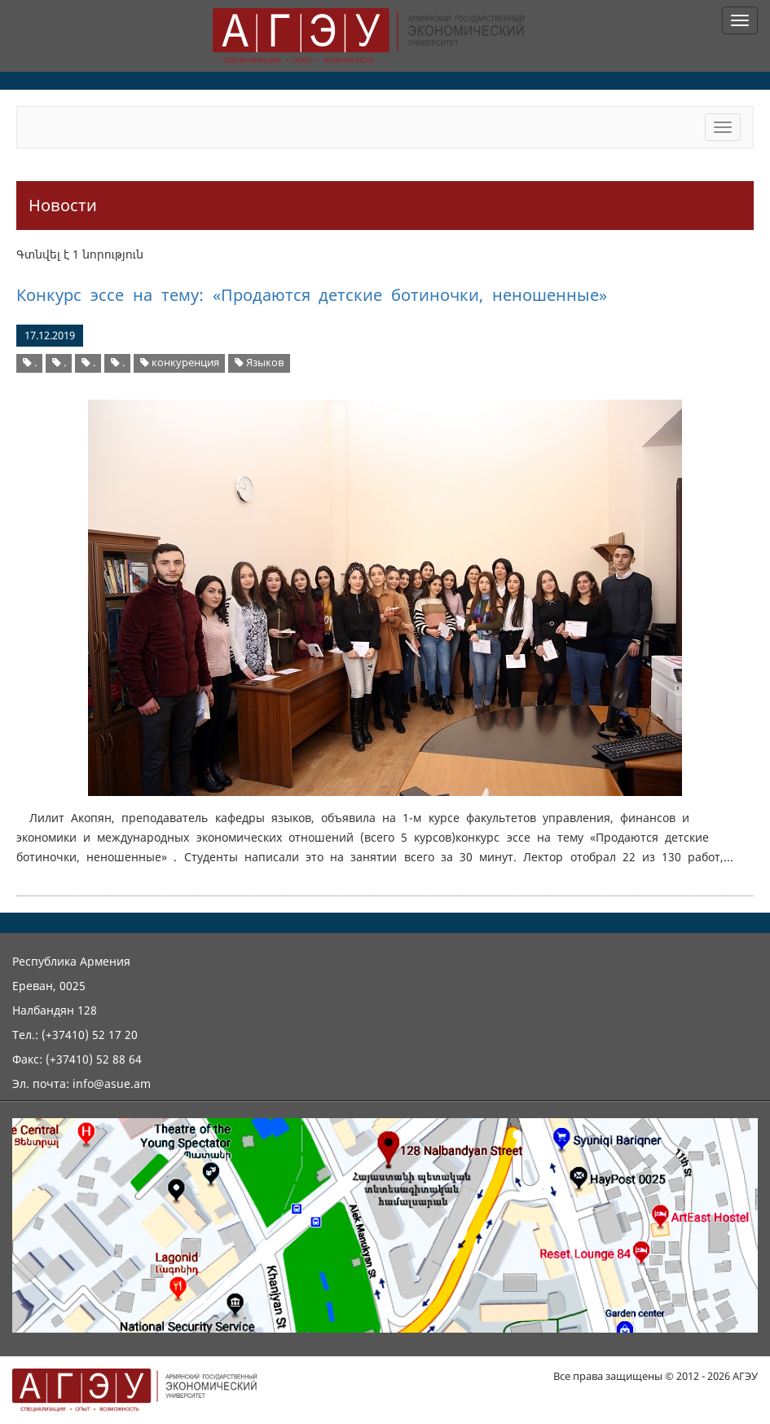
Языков (259, 362)
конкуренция (179, 362)
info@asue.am (112, 1083)
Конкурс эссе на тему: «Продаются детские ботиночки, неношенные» (311, 295)
